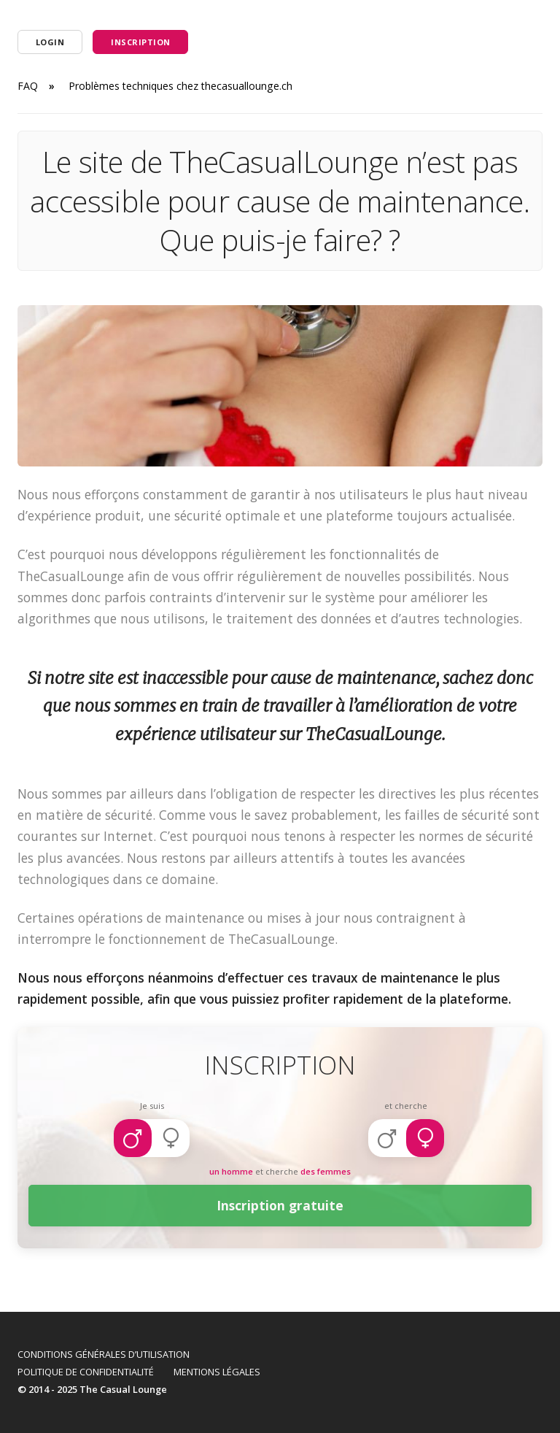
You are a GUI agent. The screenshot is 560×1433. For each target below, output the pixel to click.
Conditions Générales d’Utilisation (104, 1354)
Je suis (152, 1105)
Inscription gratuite (280, 1206)
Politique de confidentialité (86, 1371)
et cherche (405, 1105)
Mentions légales (217, 1371)
